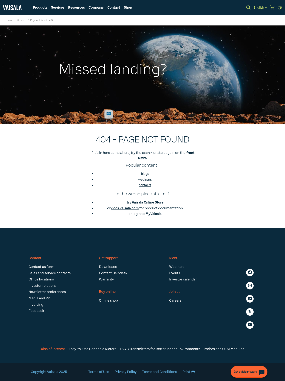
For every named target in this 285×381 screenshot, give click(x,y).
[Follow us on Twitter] (250, 312)
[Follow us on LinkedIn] (250, 299)
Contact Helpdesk (113, 273)
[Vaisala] (12, 7)
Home (10, 20)
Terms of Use (98, 372)
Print (188, 372)
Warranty (106, 279)
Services (21, 20)
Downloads (108, 267)
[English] (260, 8)
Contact (35, 258)
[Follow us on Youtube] (250, 325)
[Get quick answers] (249, 372)
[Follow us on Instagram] (250, 285)
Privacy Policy (126, 372)
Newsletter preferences (47, 292)
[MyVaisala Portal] (280, 7)
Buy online (107, 291)
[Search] (248, 7)
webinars (145, 179)
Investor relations (42, 285)
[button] (76, 7)
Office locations (41, 279)
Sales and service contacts (50, 273)
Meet (173, 258)
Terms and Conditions (159, 372)
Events (174, 273)
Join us (174, 291)
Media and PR (39, 298)
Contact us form (41, 267)
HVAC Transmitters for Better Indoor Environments (160, 349)
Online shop (108, 300)
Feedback (36, 311)
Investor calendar (183, 279)
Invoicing (36, 304)
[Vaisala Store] (272, 7)
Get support (108, 258)
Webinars (176, 267)
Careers (175, 300)
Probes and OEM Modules (224, 349)
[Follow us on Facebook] (250, 272)
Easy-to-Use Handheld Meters (92, 349)
